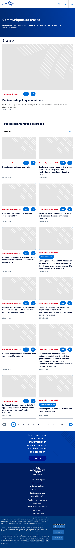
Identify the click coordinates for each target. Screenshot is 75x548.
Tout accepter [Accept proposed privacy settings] (59, 526)
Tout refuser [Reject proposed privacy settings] (58, 532)
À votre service (37, 490)
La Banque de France (37, 486)
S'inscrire (37, 458)
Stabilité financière (37, 496)
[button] (37, 131)
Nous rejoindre (37, 510)
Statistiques (37, 503)
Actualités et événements (37, 506)
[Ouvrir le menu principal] (3, 4)
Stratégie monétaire (37, 493)
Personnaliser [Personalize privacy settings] (58, 537)
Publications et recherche (37, 500)
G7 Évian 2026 (37, 483)
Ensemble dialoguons (37, 480)
